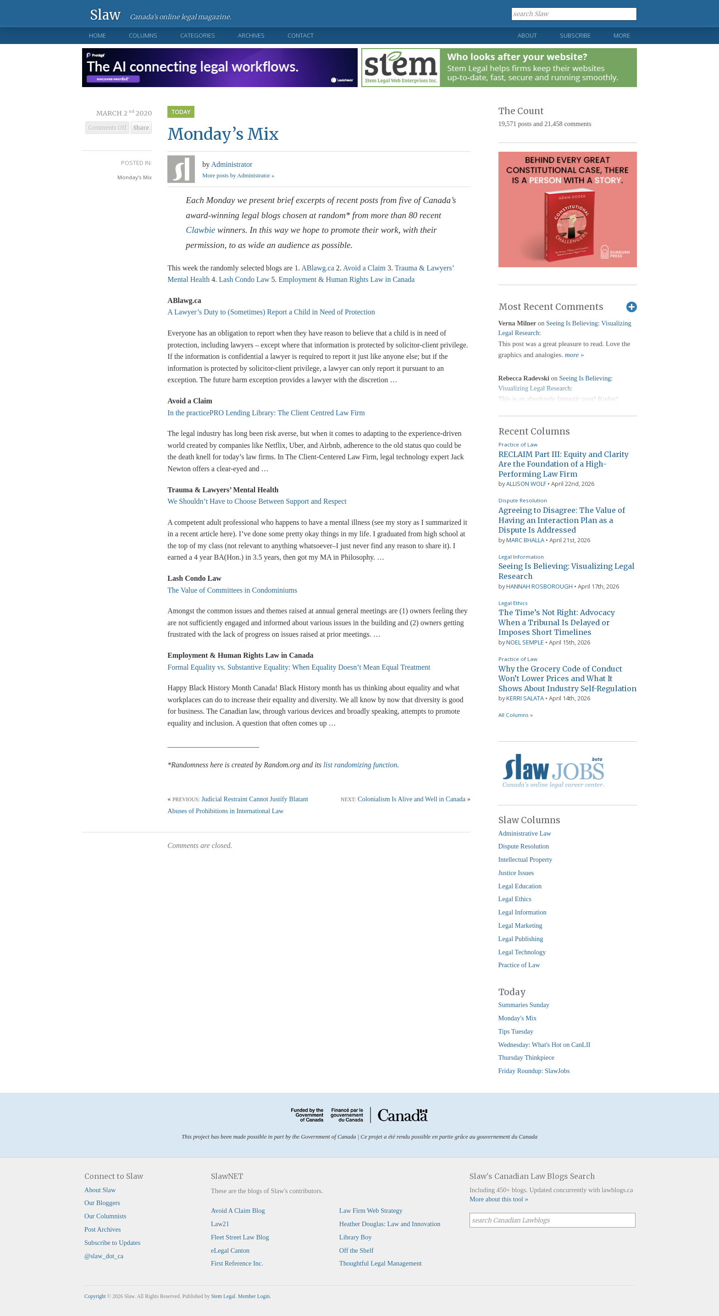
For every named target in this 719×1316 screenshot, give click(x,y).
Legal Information (521, 556)
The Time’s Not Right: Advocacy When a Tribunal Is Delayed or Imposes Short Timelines (556, 622)
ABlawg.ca (317, 268)
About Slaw (100, 1190)
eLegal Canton (230, 1250)
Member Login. (254, 1296)
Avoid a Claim (364, 268)
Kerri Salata (525, 698)
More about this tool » (499, 1199)
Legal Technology (522, 952)
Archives (251, 35)
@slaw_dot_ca (103, 1256)
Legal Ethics (513, 603)
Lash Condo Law (244, 279)
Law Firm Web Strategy (371, 1210)
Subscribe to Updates (112, 1242)
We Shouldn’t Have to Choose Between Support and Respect (256, 501)
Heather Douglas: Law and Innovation (390, 1224)
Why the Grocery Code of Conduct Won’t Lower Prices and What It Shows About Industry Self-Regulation (567, 678)
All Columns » (515, 714)
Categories (197, 35)
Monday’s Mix (134, 177)
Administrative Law (525, 833)
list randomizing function (360, 765)
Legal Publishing (520, 938)
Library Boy (355, 1237)
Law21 (220, 1224)
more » (574, 354)
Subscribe (575, 35)
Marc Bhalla (525, 540)
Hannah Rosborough (539, 586)
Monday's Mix (517, 1018)
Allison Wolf (526, 483)
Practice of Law (517, 444)
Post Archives (102, 1229)
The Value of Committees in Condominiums (232, 590)
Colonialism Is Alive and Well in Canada (411, 799)
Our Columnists (105, 1216)
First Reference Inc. (237, 1263)
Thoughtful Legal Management (380, 1263)
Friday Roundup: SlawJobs (534, 1070)
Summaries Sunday (524, 1004)
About (527, 35)
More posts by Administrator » (238, 175)
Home (97, 35)
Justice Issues (516, 872)
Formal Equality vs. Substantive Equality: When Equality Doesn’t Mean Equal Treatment (298, 667)
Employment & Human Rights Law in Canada (347, 279)
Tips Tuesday (516, 1031)
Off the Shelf (356, 1250)
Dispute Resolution (522, 500)
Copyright (95, 1296)
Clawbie (200, 230)
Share (141, 128)
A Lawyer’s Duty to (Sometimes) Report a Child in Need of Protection (271, 312)
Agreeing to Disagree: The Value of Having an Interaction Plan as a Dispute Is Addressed (561, 520)
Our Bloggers (102, 1202)
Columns (143, 35)
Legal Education (520, 886)
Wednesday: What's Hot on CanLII (544, 1044)
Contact (301, 35)
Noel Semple (525, 642)
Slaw (105, 14)
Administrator (231, 164)
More (622, 35)
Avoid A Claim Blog (238, 1210)
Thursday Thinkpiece (526, 1057)
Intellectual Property (525, 859)
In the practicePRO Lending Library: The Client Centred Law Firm (266, 413)
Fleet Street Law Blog (240, 1237)
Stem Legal (223, 1296)
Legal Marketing (520, 925)
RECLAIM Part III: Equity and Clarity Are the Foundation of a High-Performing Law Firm (563, 464)
